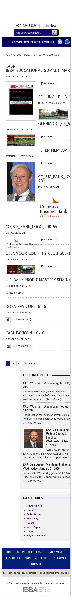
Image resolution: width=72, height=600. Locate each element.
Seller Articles (34, 514)
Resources (13, 558)
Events (30, 522)
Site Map (36, 564)
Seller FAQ (32, 518)
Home (9, 552)
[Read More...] (53, 399)
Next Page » (29, 363)
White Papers (34, 527)
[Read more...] (49, 83)
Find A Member (57, 552)
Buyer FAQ (32, 510)
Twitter (60, 41)
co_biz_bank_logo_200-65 (31, 226)
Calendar (17, 42)
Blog (27, 558)
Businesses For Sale (30, 552)
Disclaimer (59, 558)
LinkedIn (67, 41)
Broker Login (31, 42)
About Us (41, 558)
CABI (30, 76)
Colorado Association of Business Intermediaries (36, 10)
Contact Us (46, 42)
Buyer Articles (34, 505)
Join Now (50, 26)
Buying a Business (36, 535)
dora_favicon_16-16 (26, 306)
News (30, 531)
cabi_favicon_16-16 (25, 333)
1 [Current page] (8, 363)
